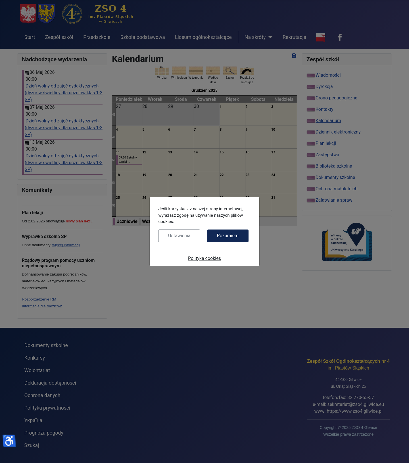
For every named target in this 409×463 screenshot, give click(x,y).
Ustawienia (179, 235)
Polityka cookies (204, 258)
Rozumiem (228, 235)
